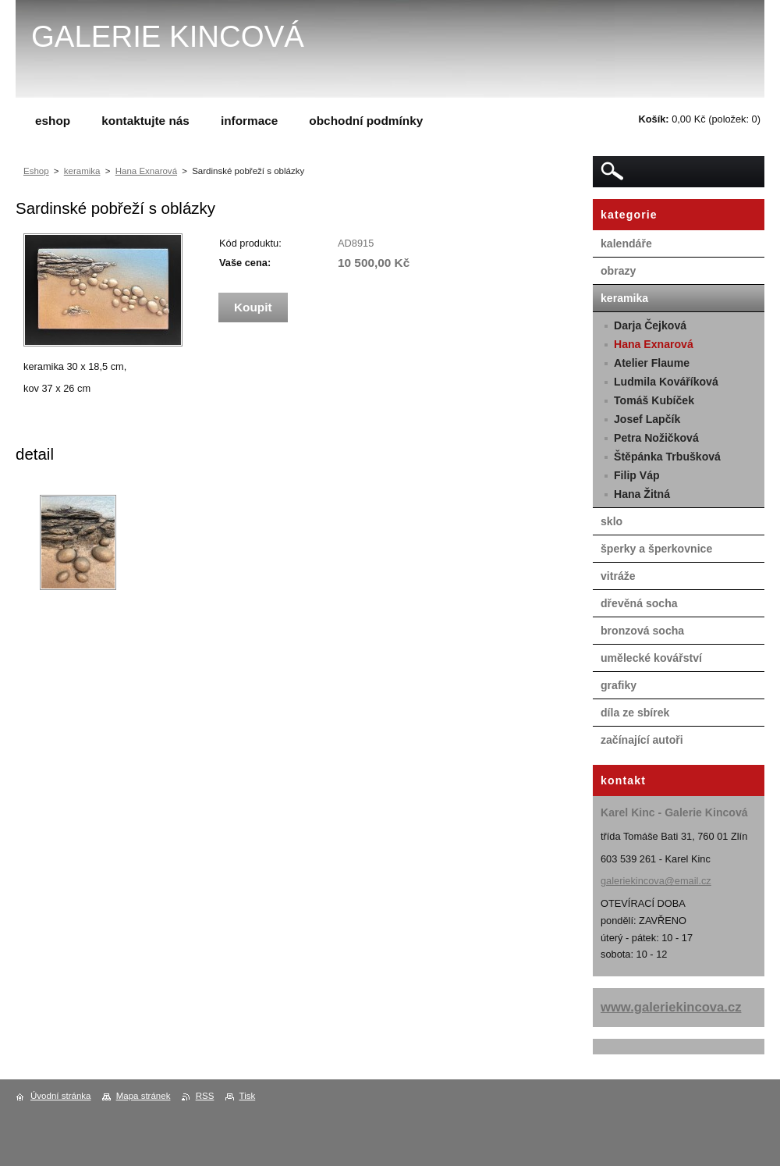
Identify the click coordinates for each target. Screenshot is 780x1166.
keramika (82, 171)
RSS (205, 1095)
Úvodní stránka (60, 1095)
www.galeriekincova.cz (671, 1007)
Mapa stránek (143, 1095)
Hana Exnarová (146, 171)
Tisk (247, 1095)
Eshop (36, 171)
